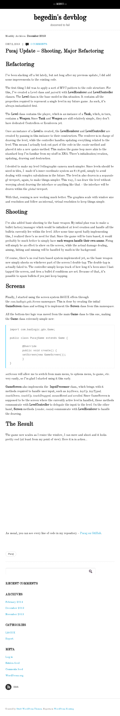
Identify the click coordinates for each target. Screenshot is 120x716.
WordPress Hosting (64, 709)
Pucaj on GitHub (90, 533)
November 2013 (14, 614)
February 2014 (14, 602)
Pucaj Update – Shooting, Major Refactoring (54, 51)
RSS (11, 687)
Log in (9, 657)
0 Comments (39, 44)
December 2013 (14, 608)
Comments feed (14, 669)
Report (9, 638)
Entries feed (12, 663)
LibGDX (10, 632)
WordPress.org (14, 675)
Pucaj (11, 553)
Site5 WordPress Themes (29, 709)
